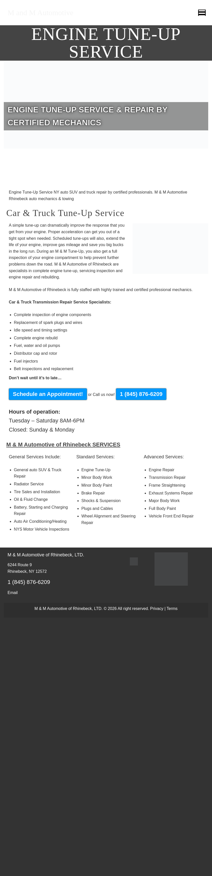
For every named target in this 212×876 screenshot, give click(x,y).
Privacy (156, 608)
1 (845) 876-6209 (141, 394)
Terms (172, 608)
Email (13, 592)
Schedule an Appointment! (48, 394)
